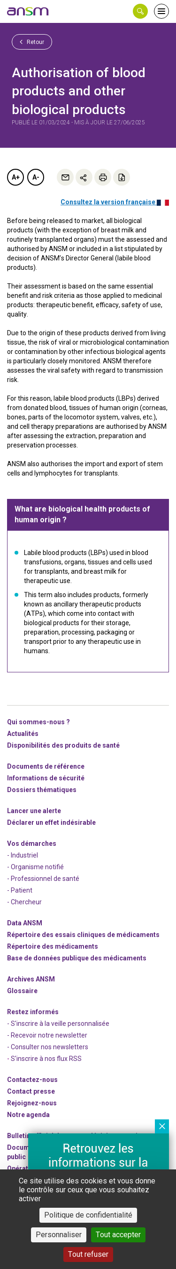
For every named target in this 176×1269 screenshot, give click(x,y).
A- (35, 177)
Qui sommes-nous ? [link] (38, 722)
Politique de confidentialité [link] (88, 1215)
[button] (140, 11)
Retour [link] (32, 41)
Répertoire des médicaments (52, 946)
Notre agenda (28, 1114)
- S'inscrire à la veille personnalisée (58, 1023)
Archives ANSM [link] (31, 979)
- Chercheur (24, 902)
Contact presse (31, 1091)
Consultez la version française (115, 202)
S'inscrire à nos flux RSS (46, 1058)
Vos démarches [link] (31, 843)
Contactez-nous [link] (32, 1079)
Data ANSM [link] (24, 923)
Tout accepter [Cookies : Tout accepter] (118, 1234)
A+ (16, 177)
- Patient (19, 890)
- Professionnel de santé (43, 878)
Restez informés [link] (33, 1012)
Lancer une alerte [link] (34, 811)
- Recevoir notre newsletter (47, 1035)
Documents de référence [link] (45, 766)
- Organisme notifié (35, 867)
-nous (32, 1103)
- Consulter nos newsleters (47, 1047)
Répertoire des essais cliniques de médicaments (83, 934)
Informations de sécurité (45, 778)
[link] (28, 11)
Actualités (22, 733)
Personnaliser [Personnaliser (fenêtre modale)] (59, 1234)
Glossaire (22, 991)
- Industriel (22, 855)
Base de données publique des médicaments (76, 958)
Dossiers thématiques (42, 789)
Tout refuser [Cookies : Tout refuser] (88, 1254)
